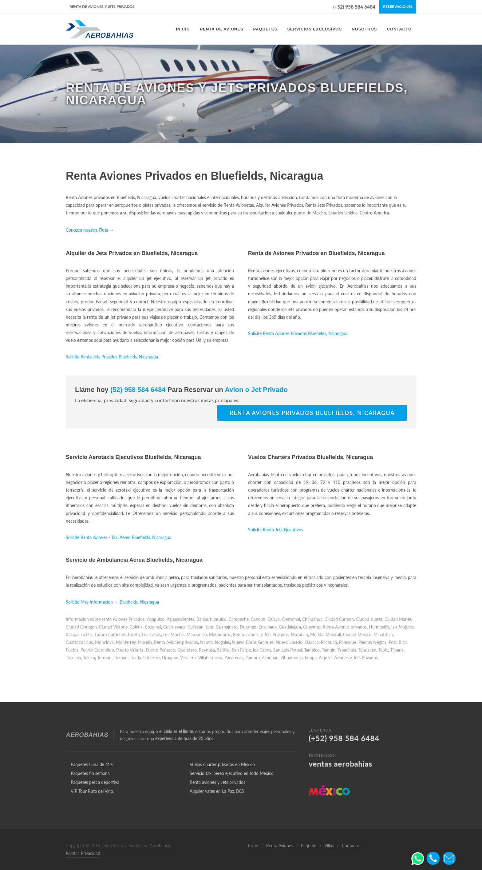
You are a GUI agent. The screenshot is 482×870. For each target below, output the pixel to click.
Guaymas (312, 626)
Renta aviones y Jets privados (217, 782)
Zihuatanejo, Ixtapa (299, 657)
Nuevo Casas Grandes (253, 642)
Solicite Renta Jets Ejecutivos (275, 529)
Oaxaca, (312, 642)
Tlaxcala (73, 657)
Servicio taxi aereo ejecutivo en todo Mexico (232, 773)
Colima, (137, 626)
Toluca (89, 657)
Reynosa (207, 649)
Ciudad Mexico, (357, 634)
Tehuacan (367, 649)
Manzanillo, (197, 634)
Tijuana (397, 649)
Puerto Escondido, (98, 649)
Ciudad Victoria (113, 626)
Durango (248, 626)
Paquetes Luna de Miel (92, 764)
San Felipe (241, 649)
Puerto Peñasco (160, 649)
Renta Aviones (279, 845)
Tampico (312, 649)
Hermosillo (379, 626)
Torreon (104, 657)
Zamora (252, 657)
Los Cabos (151, 634)
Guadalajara (290, 626)
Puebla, (72, 649)
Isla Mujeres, (403, 626)
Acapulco (155, 619)
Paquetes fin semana (90, 773)
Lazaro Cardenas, (111, 634)
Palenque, (348, 642)
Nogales (222, 642)
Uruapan (170, 657)
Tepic (383, 649)
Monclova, (105, 642)
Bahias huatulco (211, 619)
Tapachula (347, 649)
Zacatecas (233, 657)
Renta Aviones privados (345, 626)
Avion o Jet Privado (255, 389)
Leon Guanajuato (222, 626)
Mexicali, (334, 634)
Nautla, (207, 642)
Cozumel (153, 626)
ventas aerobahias (340, 763)
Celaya (273, 619)
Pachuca (329, 642)
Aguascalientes (180, 619)
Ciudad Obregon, (82, 626)
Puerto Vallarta (130, 649)
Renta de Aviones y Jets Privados (102, 6)
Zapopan (270, 657)
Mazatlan (299, 634)
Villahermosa (210, 657)
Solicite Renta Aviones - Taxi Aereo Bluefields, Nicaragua (118, 537)
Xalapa (72, 634)
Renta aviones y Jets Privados (261, 634)
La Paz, (87, 634)
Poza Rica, (398, 642)
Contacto (350, 845)
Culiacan (195, 626)
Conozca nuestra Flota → (90, 230)
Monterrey (126, 642)
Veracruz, (188, 657)
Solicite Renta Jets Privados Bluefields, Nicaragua (112, 356)
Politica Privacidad (83, 853)
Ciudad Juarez (369, 619)
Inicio (253, 845)
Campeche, (239, 619)
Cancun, (258, 619)
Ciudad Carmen (339, 619)
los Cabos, (262, 649)
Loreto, (134, 634)
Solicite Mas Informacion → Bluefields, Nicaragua (112, 602)
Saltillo (223, 649)
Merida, (317, 634)
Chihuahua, (312, 619)
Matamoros (220, 634)
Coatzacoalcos (79, 642)
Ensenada (268, 626)
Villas (329, 845)
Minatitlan (383, 634)
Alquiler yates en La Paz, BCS (217, 791)
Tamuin (328, 649)
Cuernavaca (174, 626)
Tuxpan (121, 657)
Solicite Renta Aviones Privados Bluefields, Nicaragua (297, 333)
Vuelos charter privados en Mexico (222, 764)
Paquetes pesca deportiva (95, 782)
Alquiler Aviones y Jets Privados (348, 657)
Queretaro (187, 649)
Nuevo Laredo (289, 642)
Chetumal (291, 619)
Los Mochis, (174, 634)
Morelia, (145, 642)
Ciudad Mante (398, 619)
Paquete (308, 845)
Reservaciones (398, 6)
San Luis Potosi (287, 649)
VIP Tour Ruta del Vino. (92, 791)
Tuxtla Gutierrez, (145, 657)
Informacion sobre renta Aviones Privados (105, 619)
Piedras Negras (372, 642)
